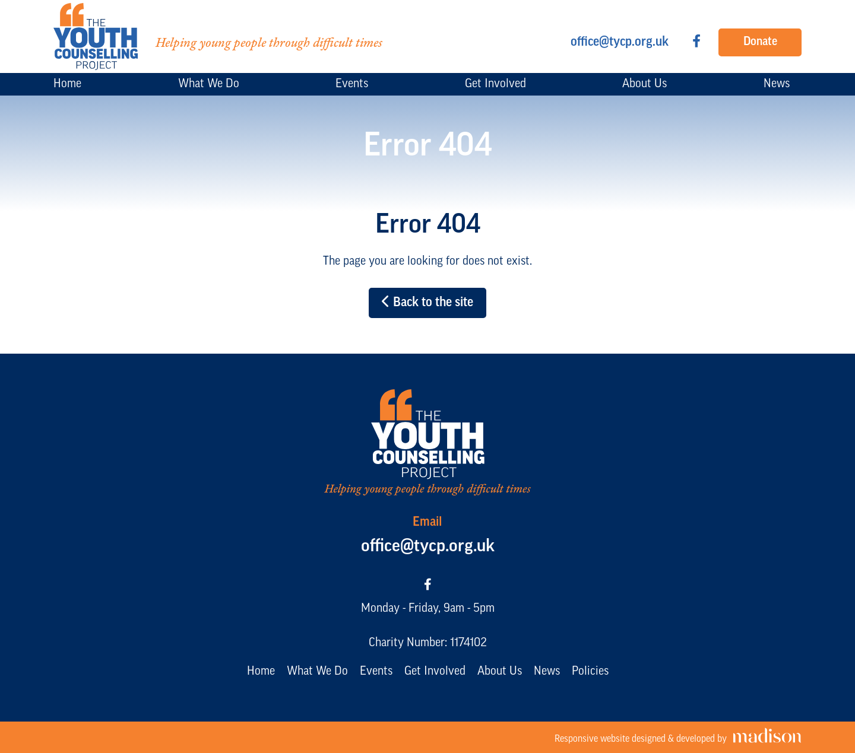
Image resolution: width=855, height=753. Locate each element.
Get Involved (435, 672)
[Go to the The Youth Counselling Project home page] (217, 36)
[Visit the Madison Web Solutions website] (678, 737)
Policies (590, 672)
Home (261, 672)
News (547, 672)
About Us (499, 672)
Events (376, 672)
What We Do (317, 672)
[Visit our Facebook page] (696, 42)
